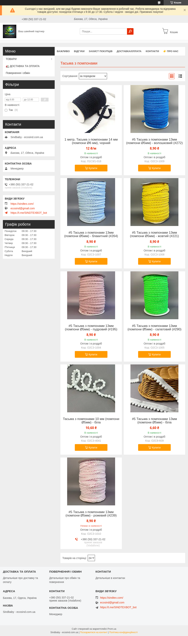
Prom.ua (112, 629)
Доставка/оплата (129, 51)
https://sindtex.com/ (22, 203)
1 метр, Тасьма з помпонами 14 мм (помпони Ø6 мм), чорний (91, 141)
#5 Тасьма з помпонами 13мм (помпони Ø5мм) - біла (154, 420)
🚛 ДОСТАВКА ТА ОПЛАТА (23, 66)
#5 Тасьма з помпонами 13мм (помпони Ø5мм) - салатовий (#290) (154, 327)
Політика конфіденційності (123, 632)
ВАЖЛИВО (63, 51)
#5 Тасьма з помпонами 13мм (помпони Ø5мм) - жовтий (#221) (154, 234)
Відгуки (79, 51)
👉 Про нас (170, 51)
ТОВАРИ (11, 59)
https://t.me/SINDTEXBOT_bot (29, 212)
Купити (93, 168)
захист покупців (101, 51)
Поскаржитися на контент (93, 632)
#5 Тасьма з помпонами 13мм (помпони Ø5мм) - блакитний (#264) (91, 234)
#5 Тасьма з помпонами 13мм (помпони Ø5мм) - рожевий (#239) (91, 513)
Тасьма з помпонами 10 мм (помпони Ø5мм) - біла (91, 420)
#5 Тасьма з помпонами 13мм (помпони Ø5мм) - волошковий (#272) (154, 141)
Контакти (152, 51)
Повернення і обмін (18, 72)
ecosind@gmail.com (23, 208)
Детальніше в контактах (110, 578)
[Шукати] (130, 31)
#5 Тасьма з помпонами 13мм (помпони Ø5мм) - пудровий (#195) (91, 327)
